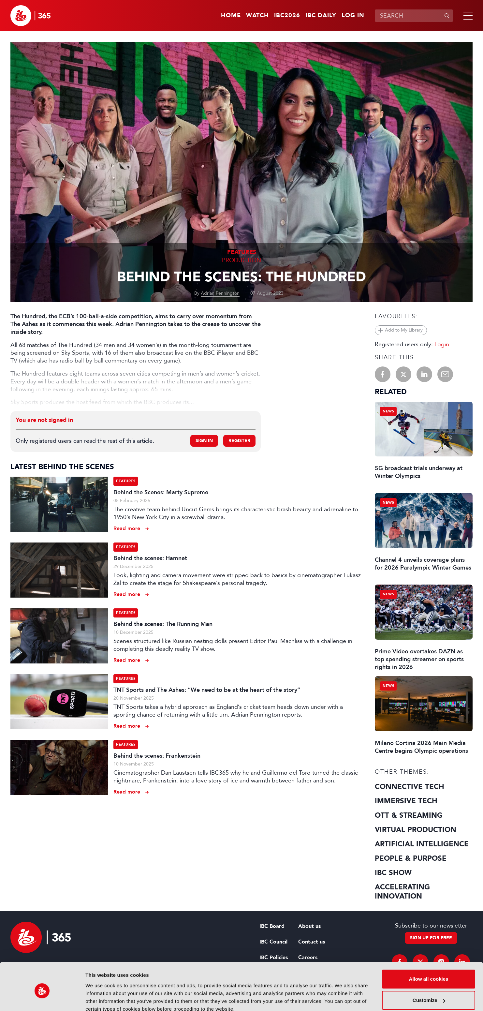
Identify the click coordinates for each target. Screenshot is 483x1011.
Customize (429, 971)
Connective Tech (409, 787)
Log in (353, 15)
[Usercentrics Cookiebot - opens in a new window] (42, 998)
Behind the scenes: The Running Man (162, 624)
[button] (467, 16)
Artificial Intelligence (422, 844)
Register (239, 441)
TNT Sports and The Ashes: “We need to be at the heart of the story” (206, 690)
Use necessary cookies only (428, 993)
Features (241, 252)
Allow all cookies (428, 950)
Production (241, 260)
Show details (100, 998)
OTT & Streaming (409, 815)
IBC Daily (320, 15)
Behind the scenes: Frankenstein (156, 756)
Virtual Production (415, 830)
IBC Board (272, 926)
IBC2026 (287, 15)
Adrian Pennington (220, 293)
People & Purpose (410, 858)
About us (309, 926)
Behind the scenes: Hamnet (150, 558)
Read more (126, 528)
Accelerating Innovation (402, 891)
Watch (257, 15)
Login (441, 344)
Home (231, 15)
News (388, 411)
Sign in (204, 441)
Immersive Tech (406, 801)
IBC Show (393, 873)
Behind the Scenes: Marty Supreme (160, 492)
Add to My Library (404, 330)
